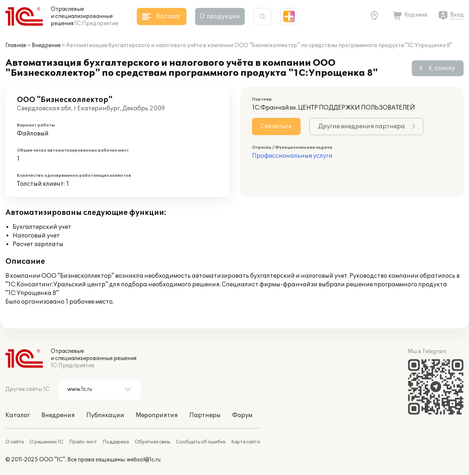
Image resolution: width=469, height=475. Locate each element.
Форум (242, 415)
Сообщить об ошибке (200, 442)
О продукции (220, 16)
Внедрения (46, 45)
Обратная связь (152, 442)
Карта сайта (245, 442)
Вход (457, 15)
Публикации (105, 415)
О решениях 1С (46, 442)
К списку (442, 68)
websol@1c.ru (144, 460)
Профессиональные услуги (292, 156)
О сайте (14, 442)
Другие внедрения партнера (361, 126)
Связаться (276, 126)
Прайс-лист (83, 442)
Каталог (17, 415)
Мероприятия (157, 415)
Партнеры (205, 415)
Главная (15, 45)
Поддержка (116, 442)
